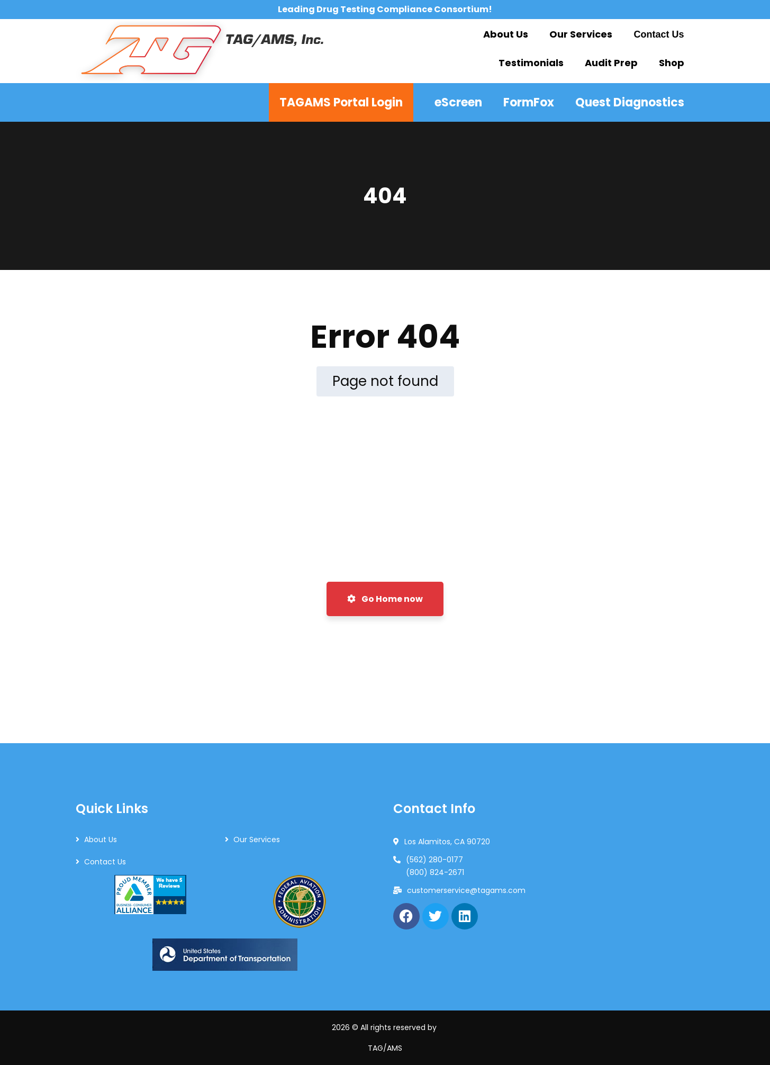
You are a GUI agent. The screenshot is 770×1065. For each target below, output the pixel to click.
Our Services (256, 839)
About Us (100, 839)
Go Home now (385, 599)
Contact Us (105, 861)
